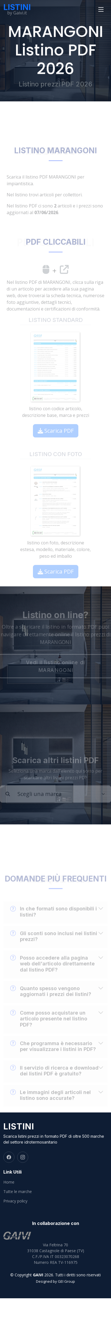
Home (8, 1182)
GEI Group (66, 1281)
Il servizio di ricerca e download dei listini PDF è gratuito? (54, 1078)
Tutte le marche (17, 1192)
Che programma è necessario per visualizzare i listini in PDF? (53, 1054)
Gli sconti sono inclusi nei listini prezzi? (53, 944)
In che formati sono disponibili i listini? (53, 919)
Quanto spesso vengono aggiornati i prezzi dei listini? (50, 999)
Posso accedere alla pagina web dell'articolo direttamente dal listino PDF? (52, 971)
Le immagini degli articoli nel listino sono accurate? (50, 1103)
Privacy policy (15, 1201)
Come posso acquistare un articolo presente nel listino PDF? (48, 1026)
